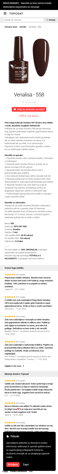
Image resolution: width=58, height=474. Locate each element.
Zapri (26, 464)
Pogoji (5, 471)
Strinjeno (13, 464)
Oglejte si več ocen (15, 366)
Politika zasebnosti (18, 471)
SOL (31, 471)
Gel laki (23, 27)
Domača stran (11, 27)
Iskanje (50, 20)
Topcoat (16, 13)
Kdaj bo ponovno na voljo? (29, 109)
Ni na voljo (29, 102)
